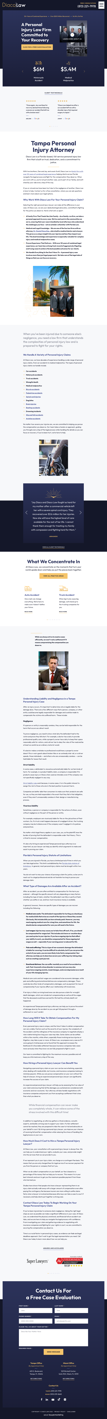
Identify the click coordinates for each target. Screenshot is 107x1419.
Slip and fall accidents (34, 415)
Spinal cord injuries (33, 397)
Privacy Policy (59, 1411)
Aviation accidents (33, 419)
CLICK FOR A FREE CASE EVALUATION (37, 47)
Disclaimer (71, 1411)
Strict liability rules (30, 783)
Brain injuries (31, 404)
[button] (22, 71)
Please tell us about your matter (34, 1327)
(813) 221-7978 (87, 6)
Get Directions (36, 1378)
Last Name (59, 1306)
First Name (24, 1306)
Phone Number (25, 1316)
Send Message (53, 1352)
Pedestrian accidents (34, 393)
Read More (29, 611)
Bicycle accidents (32, 389)
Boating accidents (33, 408)
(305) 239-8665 (56, 1394)
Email (57, 1316)
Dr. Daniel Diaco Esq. (41, 231)
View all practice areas (53, 576)
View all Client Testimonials (53, 547)
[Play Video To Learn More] (72, 34)
